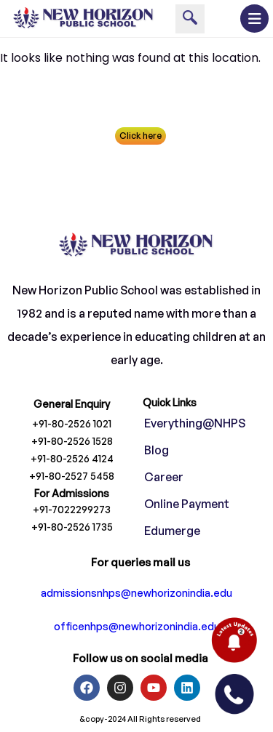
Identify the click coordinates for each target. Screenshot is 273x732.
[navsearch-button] (190, 18)
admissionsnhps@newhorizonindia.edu (136, 593)
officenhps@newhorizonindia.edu (137, 627)
